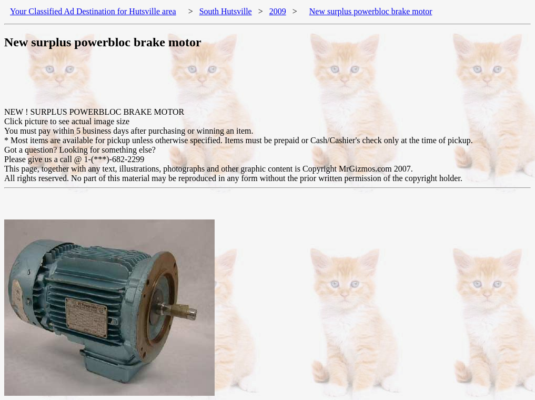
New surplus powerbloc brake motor (370, 11)
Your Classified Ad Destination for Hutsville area (93, 11)
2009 (277, 11)
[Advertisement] (195, 83)
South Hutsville (225, 11)
